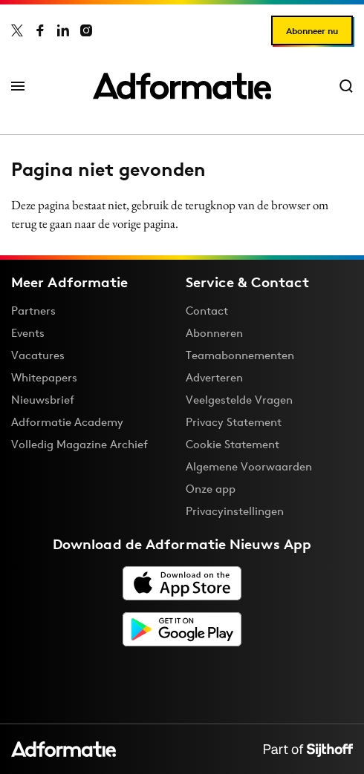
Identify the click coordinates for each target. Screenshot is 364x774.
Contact (207, 311)
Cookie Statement (232, 444)
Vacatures (38, 355)
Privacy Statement (234, 422)
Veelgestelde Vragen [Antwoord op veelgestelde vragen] (239, 400)
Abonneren (214, 333)
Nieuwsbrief (42, 400)
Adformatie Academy (67, 422)
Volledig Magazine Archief (79, 444)
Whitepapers (44, 377)
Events (28, 333)
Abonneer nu (312, 30)
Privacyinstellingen (235, 511)
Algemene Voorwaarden (249, 466)
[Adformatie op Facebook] (40, 30)
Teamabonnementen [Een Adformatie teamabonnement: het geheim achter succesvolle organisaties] (240, 355)
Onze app (210, 489)
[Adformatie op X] (17, 30)
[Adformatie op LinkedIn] (63, 30)
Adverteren (214, 377)
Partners (33, 311)
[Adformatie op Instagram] (86, 30)
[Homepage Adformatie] (182, 86)
